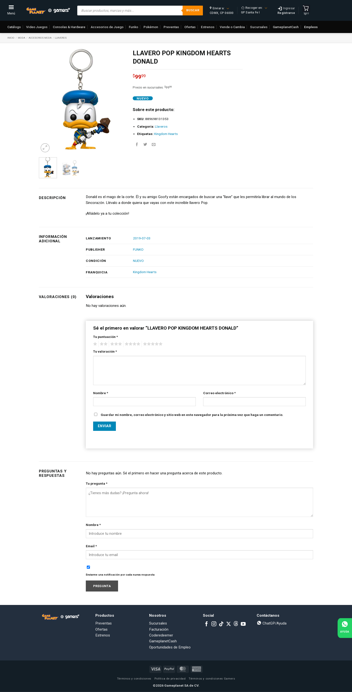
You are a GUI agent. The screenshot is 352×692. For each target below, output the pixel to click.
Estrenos (207, 27)
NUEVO (138, 261)
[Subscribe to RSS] (235, 624)
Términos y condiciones (134, 678)
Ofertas (190, 27)
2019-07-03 (142, 238)
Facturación (158, 629)
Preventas (171, 27)
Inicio (10, 37)
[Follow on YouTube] (243, 624)
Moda (21, 37)
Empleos (311, 27)
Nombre (100, 393)
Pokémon (150, 27)
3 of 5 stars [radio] (115, 344)
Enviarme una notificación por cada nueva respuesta (120, 574)
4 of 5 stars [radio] (131, 344)
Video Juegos (36, 27)
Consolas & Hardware (69, 27)
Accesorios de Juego (107, 27)
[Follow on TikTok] (221, 624)
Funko (133, 27)
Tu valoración (105, 351)
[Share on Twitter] (145, 144)
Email (91, 546)
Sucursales (258, 27)
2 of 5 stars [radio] (103, 344)
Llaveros (61, 37)
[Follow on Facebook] (206, 624)
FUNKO (138, 249)
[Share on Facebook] (137, 144)
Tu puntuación (105, 337)
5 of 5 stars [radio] (152, 344)
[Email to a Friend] (153, 144)
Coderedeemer (161, 635)
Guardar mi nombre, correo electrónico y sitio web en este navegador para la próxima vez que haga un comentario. (192, 415)
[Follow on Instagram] (213, 624)
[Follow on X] (228, 624)
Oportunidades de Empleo (170, 647)
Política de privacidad (170, 678)
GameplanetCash (286, 27)
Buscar (192, 10)
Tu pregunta (96, 483)
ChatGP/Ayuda (271, 623)
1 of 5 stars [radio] (94, 344)
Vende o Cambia (232, 27)
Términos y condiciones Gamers (212, 678)
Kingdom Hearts (166, 134)
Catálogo (14, 27)
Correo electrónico (219, 393)
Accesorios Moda (40, 37)
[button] (45, 147)
